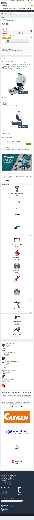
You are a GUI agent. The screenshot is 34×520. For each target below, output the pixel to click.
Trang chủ (2, 13)
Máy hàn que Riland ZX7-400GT (10, 343)
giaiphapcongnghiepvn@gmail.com (9, 484)
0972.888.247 (5, 482)
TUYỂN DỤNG (27, 0)
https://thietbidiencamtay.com (8, 137)
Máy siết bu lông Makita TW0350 (17, 308)
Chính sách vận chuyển (4, 490)
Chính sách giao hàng (4, 491)
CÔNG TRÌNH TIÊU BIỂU (18, 0)
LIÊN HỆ (31, 0)
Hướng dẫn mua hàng (4, 493)
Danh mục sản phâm (22, 11)
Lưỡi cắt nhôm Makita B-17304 (17, 270)
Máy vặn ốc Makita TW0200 (17, 334)
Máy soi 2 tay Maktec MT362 (17, 257)
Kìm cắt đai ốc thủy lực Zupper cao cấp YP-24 (12, 361)
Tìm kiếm (32, 5)
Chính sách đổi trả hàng (4, 492)
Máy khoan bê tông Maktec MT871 (17, 244)
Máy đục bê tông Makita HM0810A (17, 206)
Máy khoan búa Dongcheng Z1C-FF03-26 (11, 352)
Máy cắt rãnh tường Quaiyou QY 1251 (11, 379)
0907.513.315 (9, 482)
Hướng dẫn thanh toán (4, 494)
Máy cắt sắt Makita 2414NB (8, 13)
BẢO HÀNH (12, 0)
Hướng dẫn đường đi (19, 50)
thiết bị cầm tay (21, 173)
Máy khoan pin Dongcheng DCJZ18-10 (11, 370)
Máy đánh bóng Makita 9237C (17, 321)
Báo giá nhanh (29, 37)
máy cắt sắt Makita (5, 64)
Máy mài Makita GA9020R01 (17, 231)
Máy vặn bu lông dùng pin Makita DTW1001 (17, 193)
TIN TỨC (23, 0)
